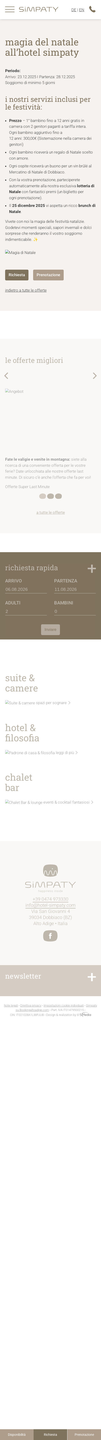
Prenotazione (84, 1434)
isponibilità (17, 1434)
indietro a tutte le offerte (26, 290)
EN (81, 9)
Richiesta (50, 1434)
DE (73, 9)
